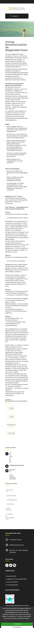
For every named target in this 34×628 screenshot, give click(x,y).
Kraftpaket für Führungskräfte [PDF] (17, 579)
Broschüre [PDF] (11, 576)
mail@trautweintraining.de (16, 465)
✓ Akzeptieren (17, 624)
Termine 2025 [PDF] (12, 582)
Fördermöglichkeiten (12, 585)
